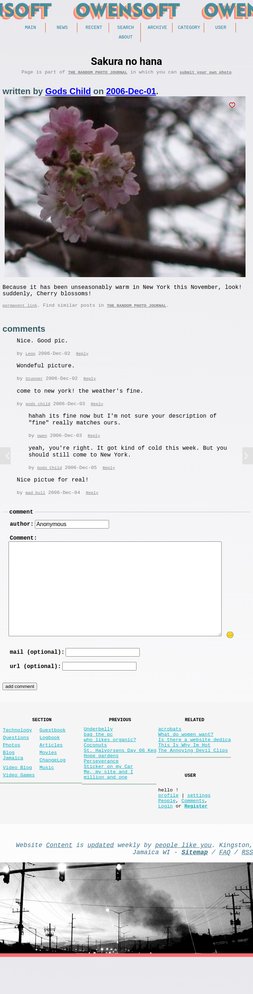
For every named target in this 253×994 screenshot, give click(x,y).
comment (21, 523)
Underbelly (98, 747)
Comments (193, 831)
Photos (11, 766)
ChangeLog (53, 784)
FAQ (225, 887)
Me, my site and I (108, 801)
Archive (157, 28)
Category (189, 28)
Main (30, 28)
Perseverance (101, 788)
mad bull (35, 502)
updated (100, 879)
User (220, 28)
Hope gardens (101, 781)
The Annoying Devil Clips (193, 774)
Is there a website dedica (194, 761)
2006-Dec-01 (131, 95)
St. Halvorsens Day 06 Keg (120, 774)
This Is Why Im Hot (184, 767)
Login (165, 838)
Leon (31, 362)
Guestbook (53, 748)
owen (42, 445)
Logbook (50, 757)
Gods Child (68, 95)
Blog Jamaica (13, 778)
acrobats (169, 747)
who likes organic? (110, 761)
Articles (51, 766)
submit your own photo (206, 75)
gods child (38, 413)
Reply (82, 362)
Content (59, 879)
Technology (17, 748)
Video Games (19, 802)
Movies (48, 775)
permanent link (19, 313)
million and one (105, 808)
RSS (247, 887)
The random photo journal (97, 75)
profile (168, 824)
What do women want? (185, 754)
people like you (183, 879)
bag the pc (98, 754)
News (62, 28)
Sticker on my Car (108, 794)
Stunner (34, 387)
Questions (16, 757)
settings (198, 824)
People (167, 831)
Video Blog (17, 793)
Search (125, 28)
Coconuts (95, 767)
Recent (94, 28)
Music (47, 793)
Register (195, 838)
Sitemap (194, 887)
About (126, 39)
